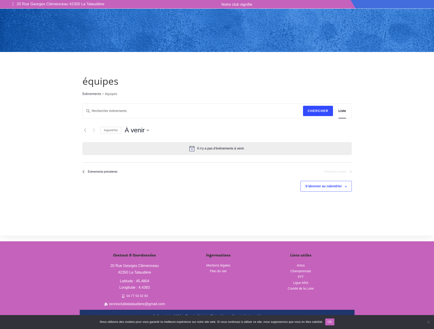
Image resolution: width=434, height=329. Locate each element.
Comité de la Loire (301, 291)
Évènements (91, 94)
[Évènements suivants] (94, 130)
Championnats (297, 9)
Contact (328, 9)
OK (330, 322)
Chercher (318, 111)
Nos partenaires (257, 9)
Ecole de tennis (156, 9)
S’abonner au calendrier (323, 188)
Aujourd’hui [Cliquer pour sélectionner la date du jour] (111, 130)
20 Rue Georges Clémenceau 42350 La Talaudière (58, 4)
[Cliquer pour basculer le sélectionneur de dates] (137, 130)
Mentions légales (218, 265)
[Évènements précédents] (85, 130)
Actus (187, 9)
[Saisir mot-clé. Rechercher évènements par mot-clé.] (193, 111)
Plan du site (218, 271)
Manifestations (217, 9)
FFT (300, 278)
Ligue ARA (300, 285)
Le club (120, 9)
